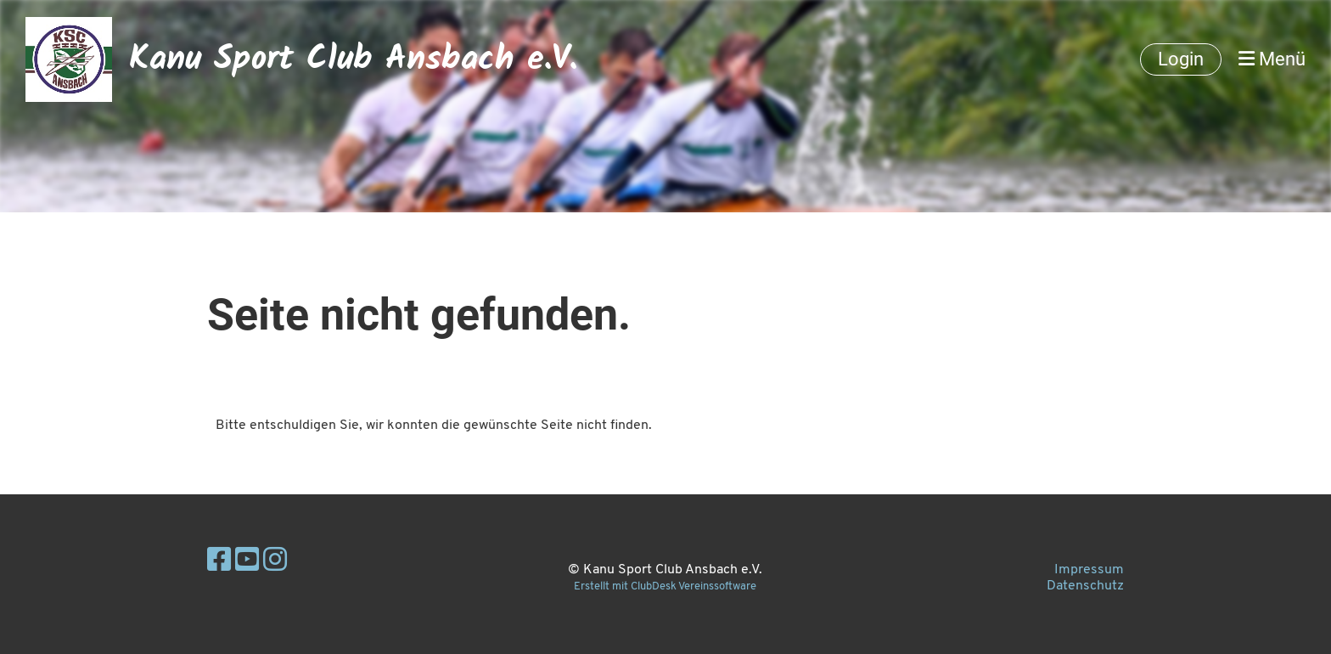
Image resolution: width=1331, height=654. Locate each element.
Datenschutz (1085, 586)
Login (1181, 59)
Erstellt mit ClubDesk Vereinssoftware (665, 586)
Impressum (1089, 570)
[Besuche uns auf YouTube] (247, 562)
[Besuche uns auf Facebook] (219, 562)
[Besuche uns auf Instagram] (275, 562)
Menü (1272, 59)
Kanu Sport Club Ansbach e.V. (353, 59)
